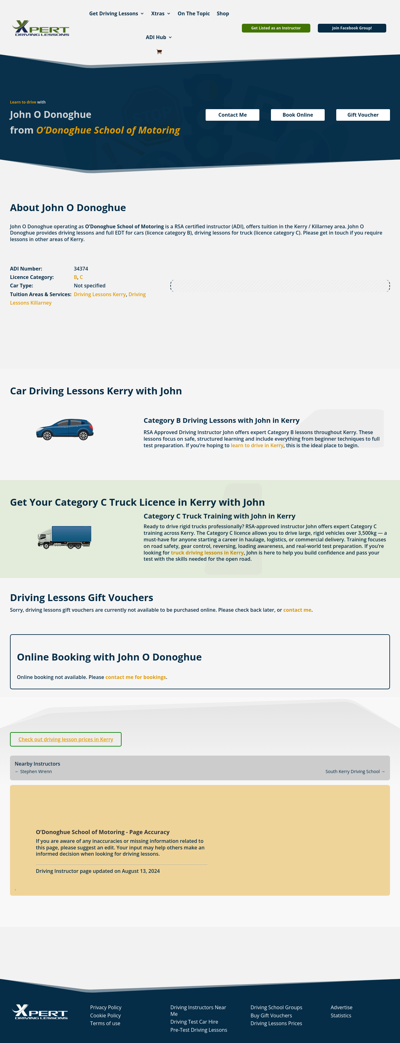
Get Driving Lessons (113, 13)
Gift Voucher (363, 114)
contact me (297, 609)
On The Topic (194, 13)
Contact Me (232, 114)
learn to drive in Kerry (257, 445)
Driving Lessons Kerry (100, 294)
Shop (223, 13)
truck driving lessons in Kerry (207, 552)
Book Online (297, 114)
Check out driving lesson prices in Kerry (65, 739)
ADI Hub (156, 37)
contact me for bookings (135, 677)
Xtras (158, 13)
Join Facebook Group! (352, 28)
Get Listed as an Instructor (276, 28)
